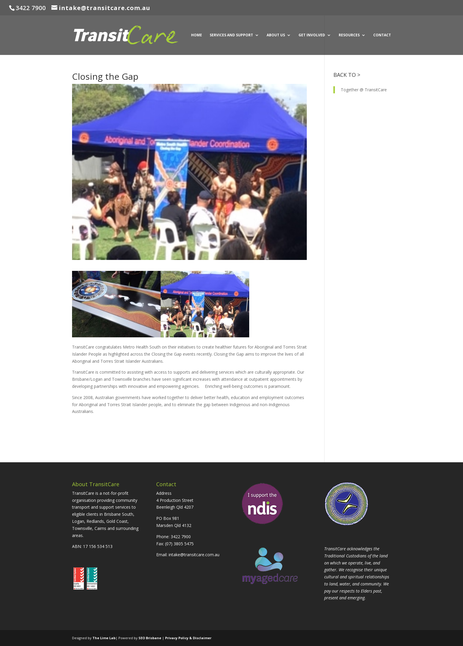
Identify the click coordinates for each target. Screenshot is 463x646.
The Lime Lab (103, 638)
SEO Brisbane (149, 638)
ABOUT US (276, 35)
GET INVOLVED (312, 35)
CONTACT (382, 35)
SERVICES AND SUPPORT (231, 35)
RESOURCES (349, 35)
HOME (196, 35)
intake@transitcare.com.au (194, 554)
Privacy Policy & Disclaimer (188, 638)
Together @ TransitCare (364, 89)
